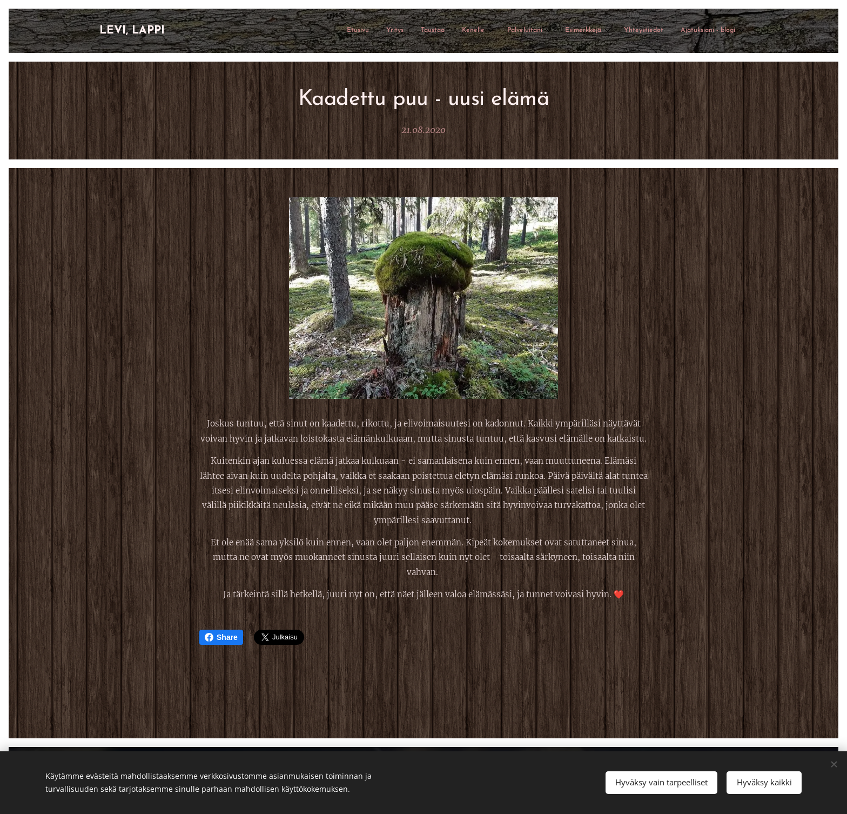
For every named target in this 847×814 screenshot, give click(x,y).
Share (221, 637)
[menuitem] (601, 30)
